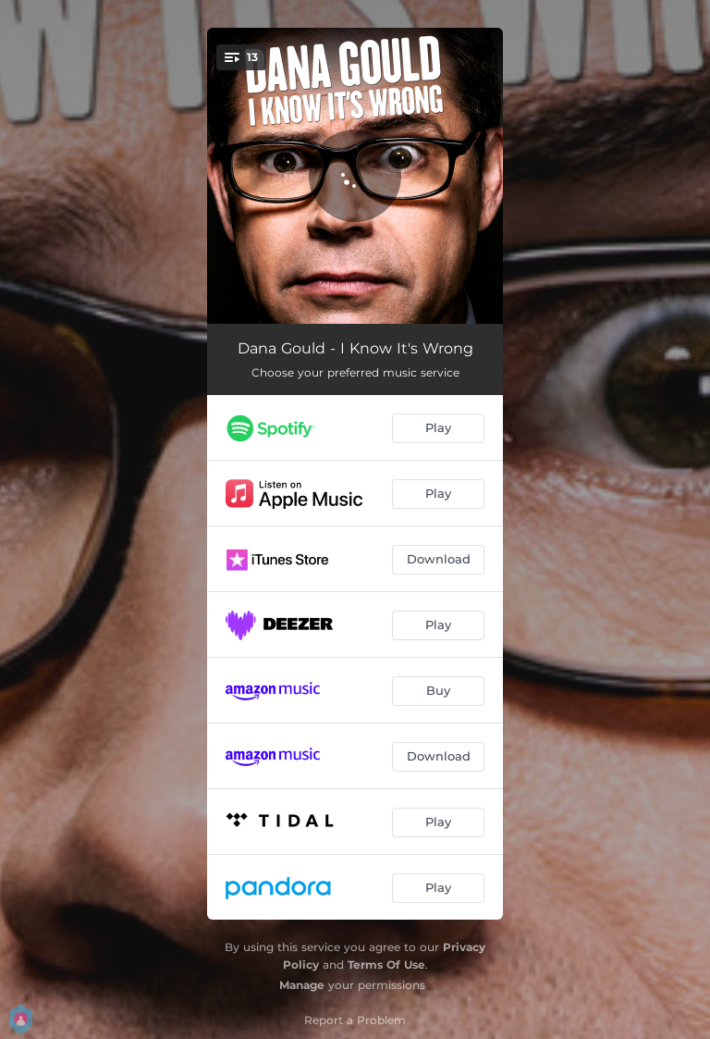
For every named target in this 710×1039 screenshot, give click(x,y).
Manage (301, 985)
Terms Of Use (386, 964)
